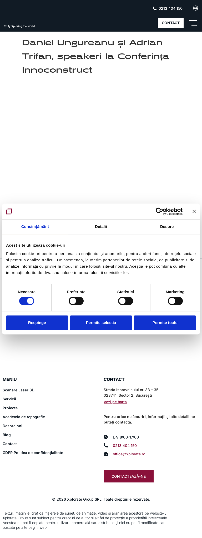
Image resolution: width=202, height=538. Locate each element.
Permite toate (165, 322)
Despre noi (12, 426)
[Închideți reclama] (194, 211)
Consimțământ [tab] (35, 226)
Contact (10, 444)
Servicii (9, 399)
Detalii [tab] (101, 226)
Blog (7, 435)
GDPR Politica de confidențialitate (33, 453)
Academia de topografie (24, 417)
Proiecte (10, 408)
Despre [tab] (167, 226)
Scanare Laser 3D (18, 390)
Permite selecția (101, 322)
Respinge (37, 322)
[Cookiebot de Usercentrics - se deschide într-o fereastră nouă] (160, 211)
